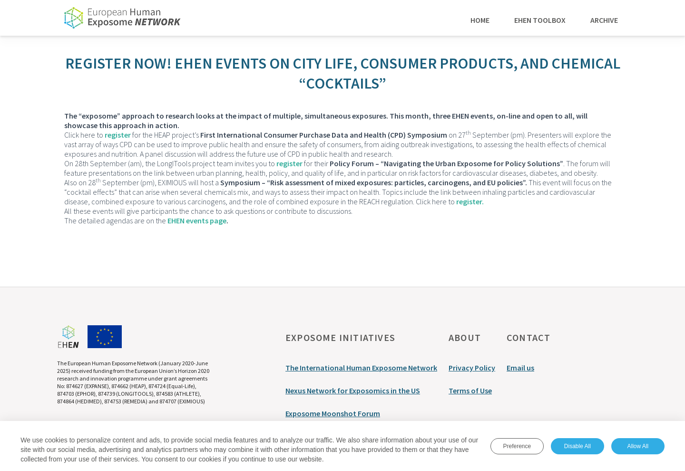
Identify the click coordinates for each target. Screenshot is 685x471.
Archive (604, 19)
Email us (520, 367)
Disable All (577, 446)
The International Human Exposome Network (361, 367)
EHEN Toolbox (540, 19)
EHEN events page (196, 220)
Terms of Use (470, 390)
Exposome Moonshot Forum (332, 413)
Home (479, 19)
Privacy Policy (472, 367)
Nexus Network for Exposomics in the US (352, 390)
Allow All (637, 446)
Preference (517, 446)
